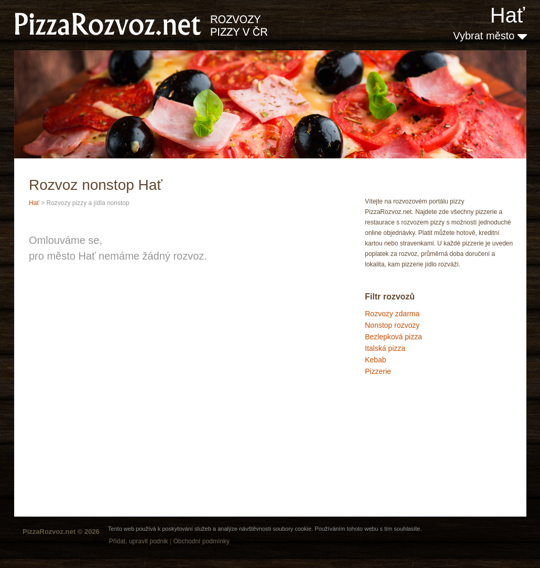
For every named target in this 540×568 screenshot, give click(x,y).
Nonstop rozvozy (392, 325)
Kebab (375, 360)
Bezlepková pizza (393, 337)
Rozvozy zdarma (392, 313)
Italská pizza (385, 348)
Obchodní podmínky (201, 541)
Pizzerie (378, 371)
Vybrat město (490, 35)
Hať (507, 15)
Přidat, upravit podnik (138, 541)
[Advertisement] (417, 421)
